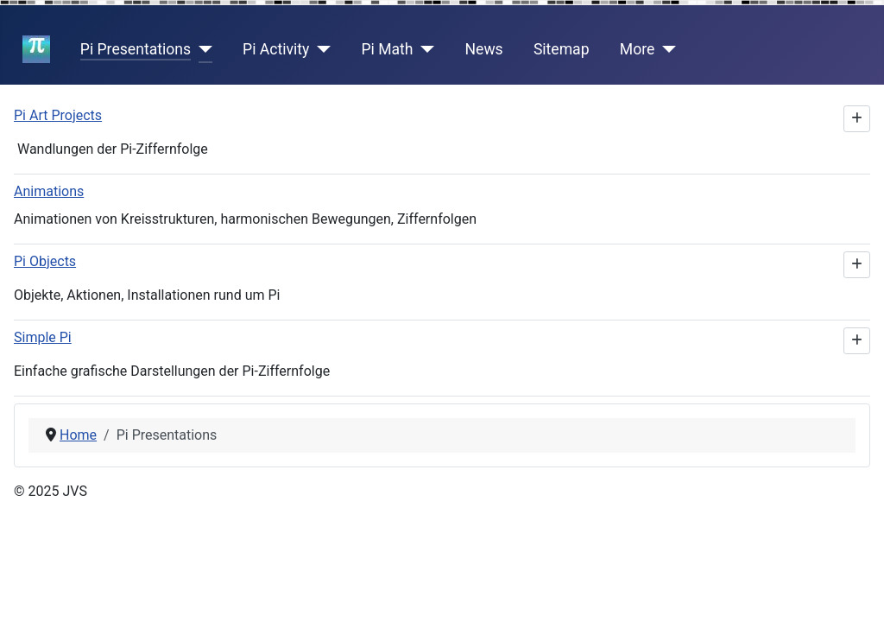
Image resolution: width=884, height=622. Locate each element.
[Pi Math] (424, 49)
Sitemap (562, 49)
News (484, 49)
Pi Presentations (135, 49)
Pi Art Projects (58, 115)
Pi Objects (45, 261)
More (637, 49)
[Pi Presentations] (201, 49)
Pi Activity (276, 49)
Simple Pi (43, 337)
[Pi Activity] (320, 49)
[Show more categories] (856, 118)
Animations (49, 191)
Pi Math (387, 49)
